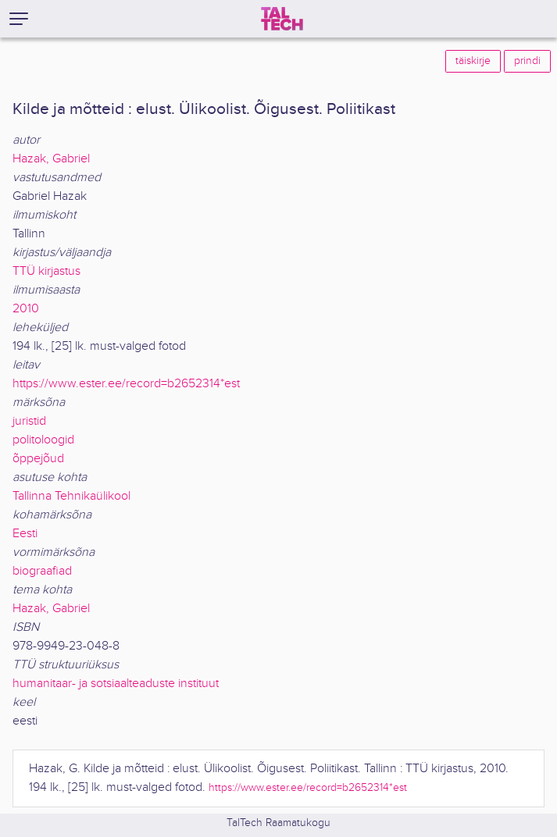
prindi (527, 61)
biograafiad (42, 571)
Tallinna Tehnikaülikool (71, 496)
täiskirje (473, 61)
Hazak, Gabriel (51, 158)
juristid (29, 421)
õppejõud (38, 458)
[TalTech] (282, 18)
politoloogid (43, 440)
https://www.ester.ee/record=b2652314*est (126, 383)
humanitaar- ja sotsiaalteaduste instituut (115, 683)
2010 (25, 308)
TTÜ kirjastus (46, 271)
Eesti (24, 533)
